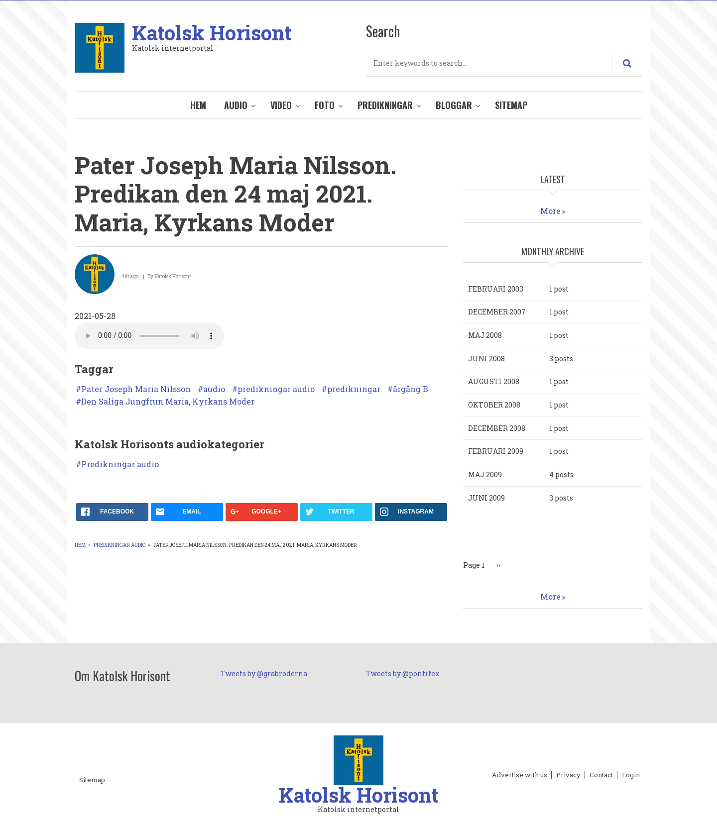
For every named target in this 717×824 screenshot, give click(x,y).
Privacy (568, 775)
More (550, 211)
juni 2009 (486, 498)
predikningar (353, 389)
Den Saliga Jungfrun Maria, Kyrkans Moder (167, 402)
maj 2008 (485, 335)
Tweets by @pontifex (403, 673)
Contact (601, 775)
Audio (235, 105)
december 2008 (496, 428)
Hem (198, 105)
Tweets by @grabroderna (264, 673)
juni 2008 (486, 358)
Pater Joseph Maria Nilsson (136, 389)
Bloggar (454, 105)
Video (281, 105)
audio (214, 389)
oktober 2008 (494, 405)
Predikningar (385, 105)
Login (631, 775)
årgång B (410, 389)
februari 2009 (495, 451)
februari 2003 (495, 289)
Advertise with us (519, 775)
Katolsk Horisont (211, 32)
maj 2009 (485, 474)
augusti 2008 (493, 381)
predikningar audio (276, 389)
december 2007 (497, 311)
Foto (325, 105)
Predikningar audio (120, 464)
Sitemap (511, 105)
